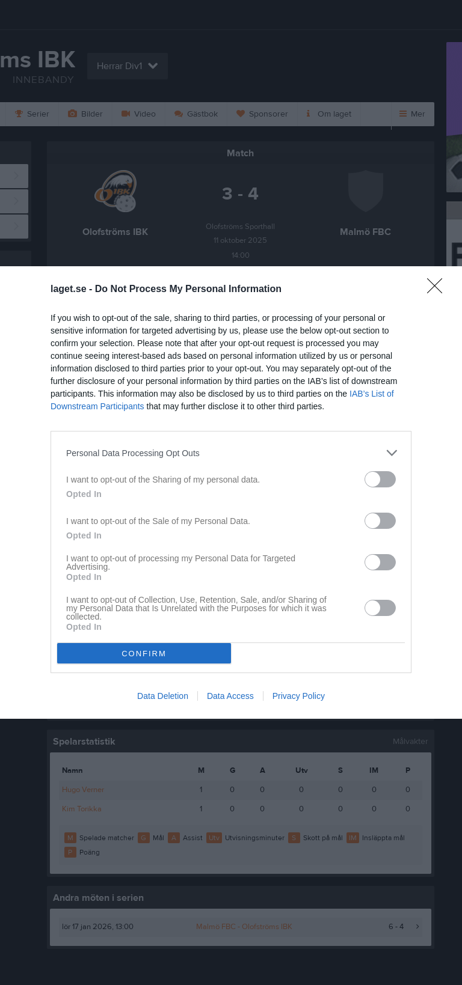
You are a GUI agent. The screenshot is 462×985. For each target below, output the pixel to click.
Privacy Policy (299, 696)
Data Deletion (162, 696)
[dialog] (231, 492)
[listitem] (231, 453)
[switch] (380, 479)
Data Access (230, 696)
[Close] (438, 289)
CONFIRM (144, 652)
